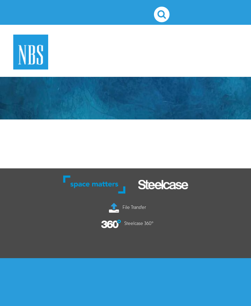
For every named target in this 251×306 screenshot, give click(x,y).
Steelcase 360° (127, 223)
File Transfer (127, 207)
